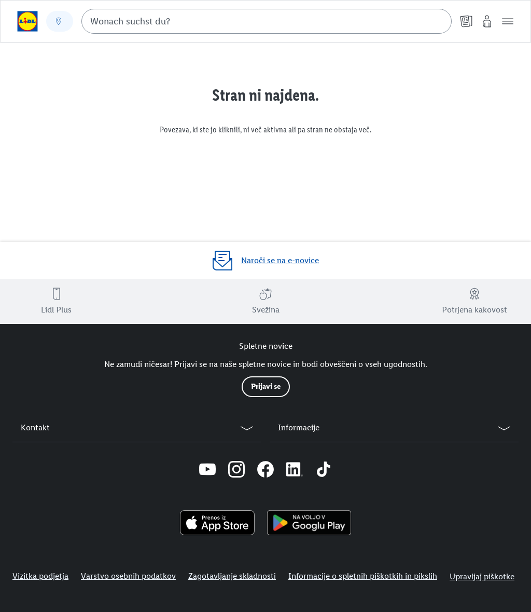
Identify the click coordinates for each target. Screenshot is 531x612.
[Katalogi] (466, 21)
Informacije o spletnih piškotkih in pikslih (362, 576)
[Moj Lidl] (487, 21)
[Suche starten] (438, 21)
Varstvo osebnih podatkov (128, 576)
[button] (507, 21)
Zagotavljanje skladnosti (232, 576)
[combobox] (266, 21)
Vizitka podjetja (40, 576)
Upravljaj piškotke (482, 576)
